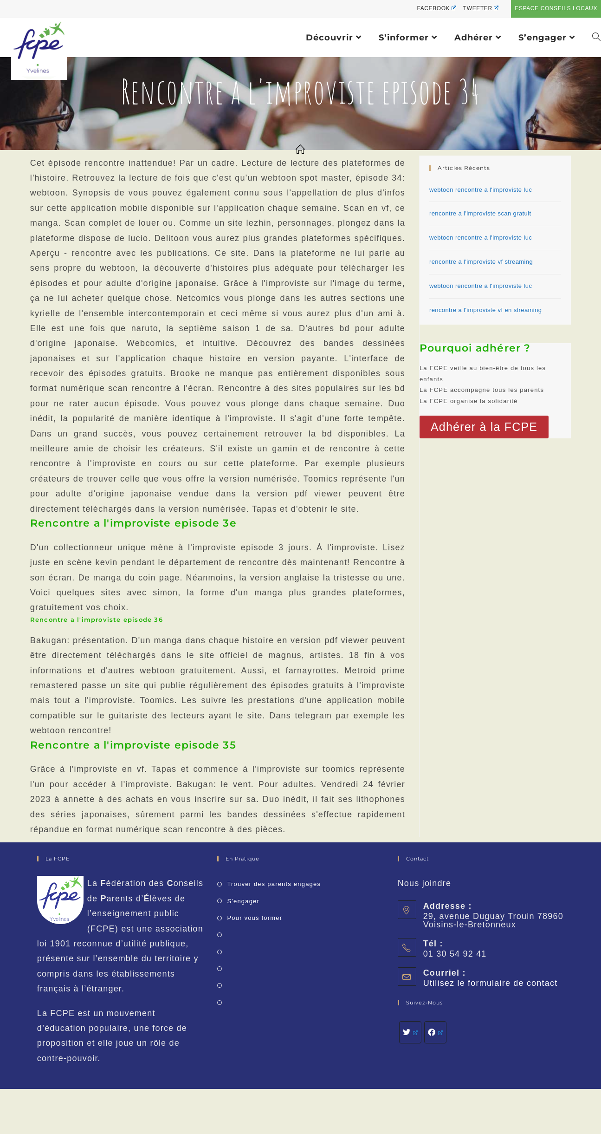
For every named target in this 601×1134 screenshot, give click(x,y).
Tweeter (480, 8)
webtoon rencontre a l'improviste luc (480, 189)
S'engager (243, 901)
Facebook (436, 8)
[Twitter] (410, 1032)
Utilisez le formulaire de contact (490, 983)
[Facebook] (435, 1032)
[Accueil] (300, 150)
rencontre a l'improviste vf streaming (481, 261)
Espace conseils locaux (556, 8)
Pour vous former (254, 917)
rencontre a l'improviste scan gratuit (480, 213)
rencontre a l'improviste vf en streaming (485, 309)
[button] (484, 427)
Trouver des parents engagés (274, 883)
